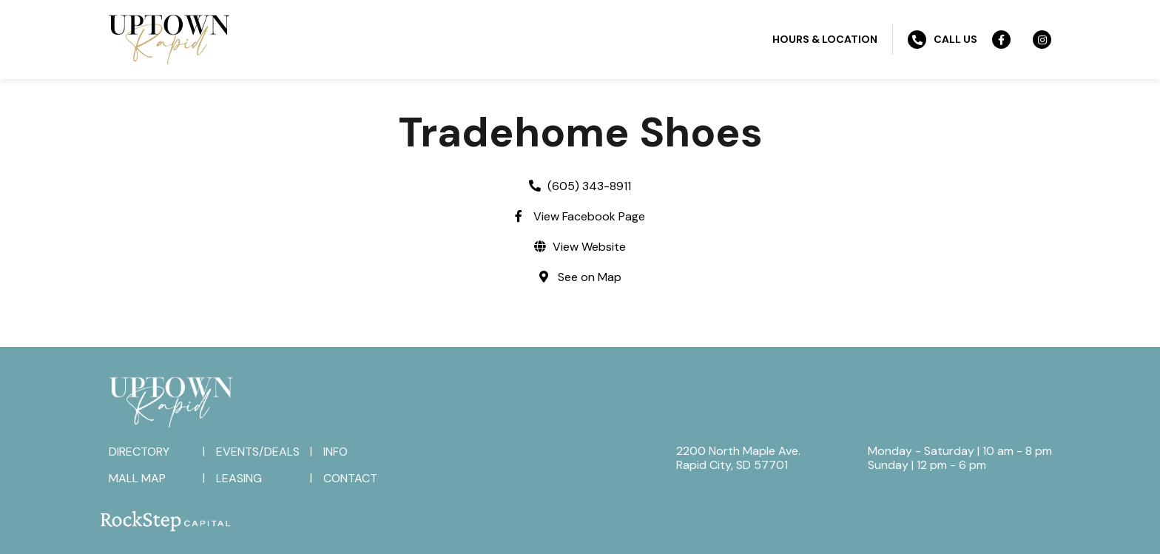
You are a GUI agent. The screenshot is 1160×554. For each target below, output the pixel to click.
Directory (139, 451)
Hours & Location (824, 39)
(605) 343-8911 (589, 186)
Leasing (239, 478)
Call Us (942, 39)
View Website (589, 246)
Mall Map (137, 478)
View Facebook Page (589, 216)
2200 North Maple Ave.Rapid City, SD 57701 (738, 458)
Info (335, 451)
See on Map (589, 277)
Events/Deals (258, 451)
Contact (350, 478)
